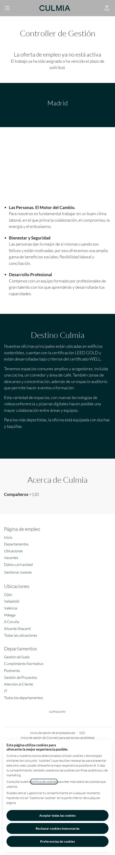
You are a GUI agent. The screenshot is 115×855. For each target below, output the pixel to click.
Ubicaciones (13, 551)
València (10, 608)
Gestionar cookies (18, 572)
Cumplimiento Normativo (23, 663)
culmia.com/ (57, 711)
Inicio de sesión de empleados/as (52, 733)
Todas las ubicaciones (20, 635)
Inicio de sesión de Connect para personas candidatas (58, 738)
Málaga (9, 615)
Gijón (8, 594)
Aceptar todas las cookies (57, 815)
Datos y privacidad (18, 564)
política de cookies (44, 782)
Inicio (8, 537)
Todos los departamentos (23, 697)
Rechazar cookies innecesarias (58, 828)
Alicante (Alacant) (17, 628)
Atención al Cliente (18, 684)
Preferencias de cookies (57, 841)
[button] (107, 8)
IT (5, 691)
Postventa (12, 670)
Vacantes (11, 557)
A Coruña (11, 621)
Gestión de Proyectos (20, 677)
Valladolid (11, 601)
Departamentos (16, 544)
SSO (82, 733)
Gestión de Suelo (17, 657)
